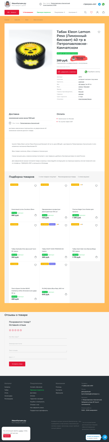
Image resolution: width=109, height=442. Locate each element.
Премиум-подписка (37, 390)
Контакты (59, 390)
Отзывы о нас (34, 404)
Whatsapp (44, 163)
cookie (21, 431)
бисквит (86, 87)
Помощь (58, 387)
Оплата (32, 396)
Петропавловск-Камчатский (60, 3)
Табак (6, 390)
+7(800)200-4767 (26, 163)
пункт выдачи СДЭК (49, 5)
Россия (81, 91)
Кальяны (7, 387)
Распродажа (9, 399)
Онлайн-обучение (36, 387)
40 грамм (82, 84)
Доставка (33, 393)
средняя (81, 82)
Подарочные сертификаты (39, 410)
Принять (7, 436)
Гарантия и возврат (36, 399)
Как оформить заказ (37, 407)
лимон (81, 87)
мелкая (81, 94)
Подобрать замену (92, 72)
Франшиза (59, 393)
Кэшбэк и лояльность (37, 402)
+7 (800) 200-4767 (87, 386)
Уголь (6, 393)
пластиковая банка (85, 99)
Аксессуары (8, 396)
